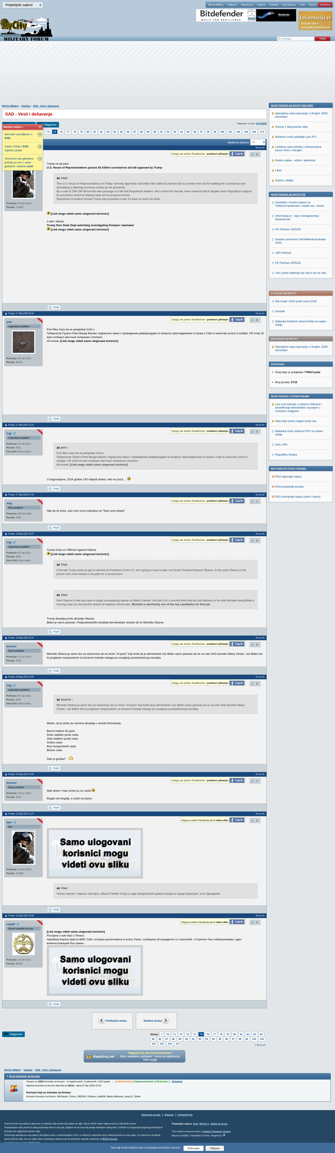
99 (215, 131)
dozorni (11, 646)
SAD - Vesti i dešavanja (46, 106)
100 (222, 131)
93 (174, 131)
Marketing (325, 4)
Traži (302, 4)
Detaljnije (177, 1081)
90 (154, 131)
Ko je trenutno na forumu (24, 1076)
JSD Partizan (283, 535)
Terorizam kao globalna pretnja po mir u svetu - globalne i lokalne (18, 162)
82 (101, 131)
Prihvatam (194, 1148)
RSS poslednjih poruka (289, 363)
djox (9, 822)
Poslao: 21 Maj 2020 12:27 (21, 814)
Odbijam (215, 1148)
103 (246, 131)
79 (81, 131)
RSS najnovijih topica (288, 353)
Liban (278, 452)
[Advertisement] (167, 75)
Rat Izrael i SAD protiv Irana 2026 (296, 178)
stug (9, 503)
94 (181, 131)
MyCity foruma (110, 1139)
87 (135, 131)
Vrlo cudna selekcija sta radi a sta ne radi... (301, 555)
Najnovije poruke (151, 1114)
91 (161, 131)
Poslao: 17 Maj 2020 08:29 (21, 313)
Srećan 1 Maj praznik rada (291, 409)
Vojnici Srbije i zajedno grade (16, 148)
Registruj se (247, 4)
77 (68, 131)
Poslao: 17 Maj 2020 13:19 (21, 425)
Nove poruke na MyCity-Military (292, 388)
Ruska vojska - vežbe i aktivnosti (295, 442)
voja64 (10, 924)
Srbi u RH (281, 321)
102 (238, 131)
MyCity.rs (204, 1124)
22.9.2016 (261, 123)
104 (254, 131)
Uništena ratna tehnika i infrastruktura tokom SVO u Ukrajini (298, 431)
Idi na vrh (261, 1045)
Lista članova (289, 4)
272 (262, 131)
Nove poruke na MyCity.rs (288, 477)
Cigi (9, 433)
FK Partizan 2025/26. (288, 545)
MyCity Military (215, 4)
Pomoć (312, 4)
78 (74, 131)
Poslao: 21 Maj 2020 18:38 (21, 915)
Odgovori (50, 124)
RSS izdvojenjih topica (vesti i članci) (297, 373)
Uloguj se (232, 4)
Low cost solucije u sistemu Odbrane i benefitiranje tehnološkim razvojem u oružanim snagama (298, 285)
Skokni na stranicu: (238, 142)
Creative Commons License (216, 1131)
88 (141, 131)
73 (188, 1034)
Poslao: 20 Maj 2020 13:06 (21, 774)
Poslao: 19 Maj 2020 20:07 (21, 534)
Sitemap (169, 1114)
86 (128, 131)
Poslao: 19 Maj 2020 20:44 (21, 638)
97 (201, 131)
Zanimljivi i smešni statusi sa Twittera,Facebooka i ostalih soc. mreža (299, 486)
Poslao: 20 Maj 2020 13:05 (21, 677)
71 (174, 1034)
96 (195, 131)
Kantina (261, 4)
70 (167, 1034)
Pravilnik (273, 4)
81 (94, 131)
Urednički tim (185, 1114)
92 (168, 131)
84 (114, 131)
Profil (56, 307)
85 (121, 131)
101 (230, 131)
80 (88, 131)
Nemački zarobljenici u (18, 136)
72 (181, 1034)
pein (9, 322)
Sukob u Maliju (284, 462)
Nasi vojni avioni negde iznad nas (295, 298)
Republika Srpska (286, 331)
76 (61, 131)
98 (208, 131)
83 (108, 131)
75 (54, 131)
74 (48, 131)
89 (148, 131)
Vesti (195, 1124)
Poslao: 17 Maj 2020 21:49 (21, 495)
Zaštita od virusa (218, 1124)
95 (188, 131)
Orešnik (280, 188)
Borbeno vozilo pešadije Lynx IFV (295, 419)
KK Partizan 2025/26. (288, 511)
